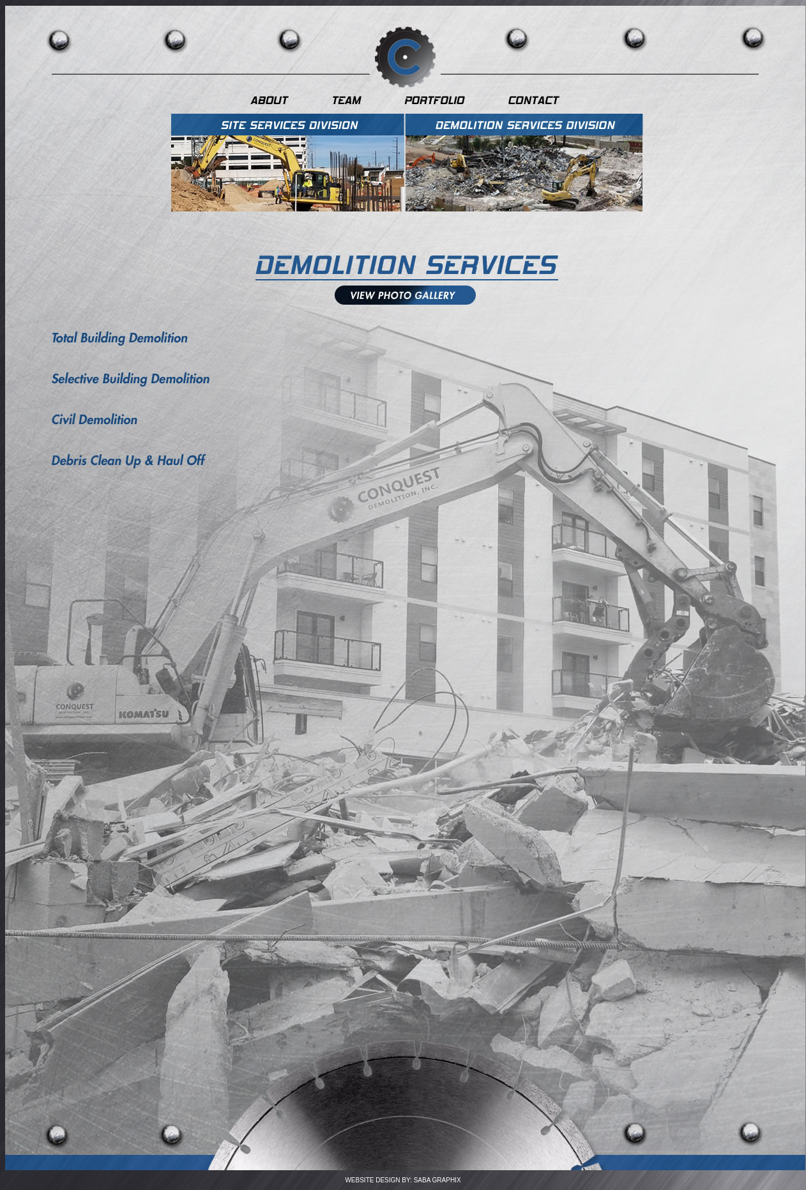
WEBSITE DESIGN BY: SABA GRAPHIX (402, 1180)
